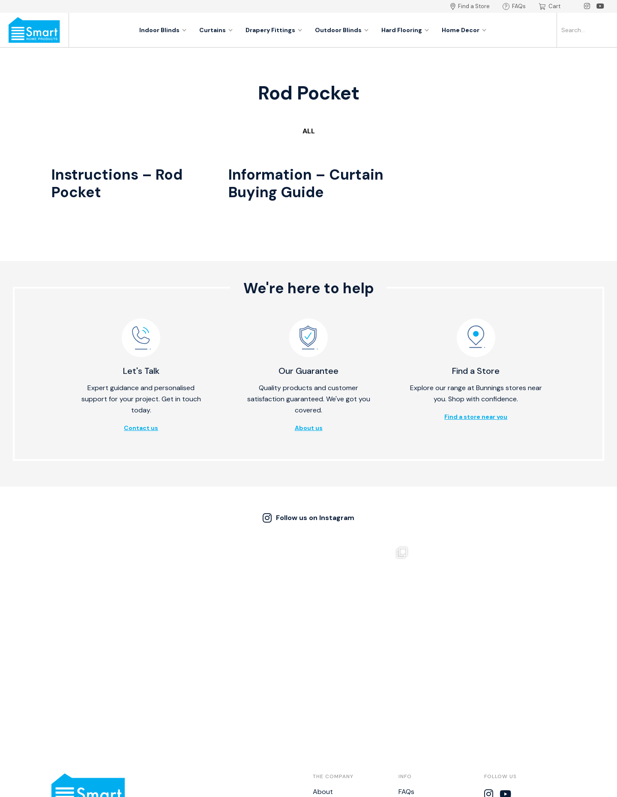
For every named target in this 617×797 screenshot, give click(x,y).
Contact (326, 702)
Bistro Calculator (424, 728)
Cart (549, 6)
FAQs (514, 6)
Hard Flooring (405, 30)
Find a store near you (475, 417)
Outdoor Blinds (341, 30)
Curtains (216, 30)
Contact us (141, 428)
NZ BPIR (409, 741)
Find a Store (470, 6)
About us (309, 428)
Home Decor (464, 30)
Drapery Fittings (274, 30)
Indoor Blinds (162, 30)
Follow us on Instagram (308, 518)
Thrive (362, 786)
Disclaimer (414, 715)
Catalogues (331, 728)
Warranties (415, 702)
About (323, 688)
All (309, 130)
